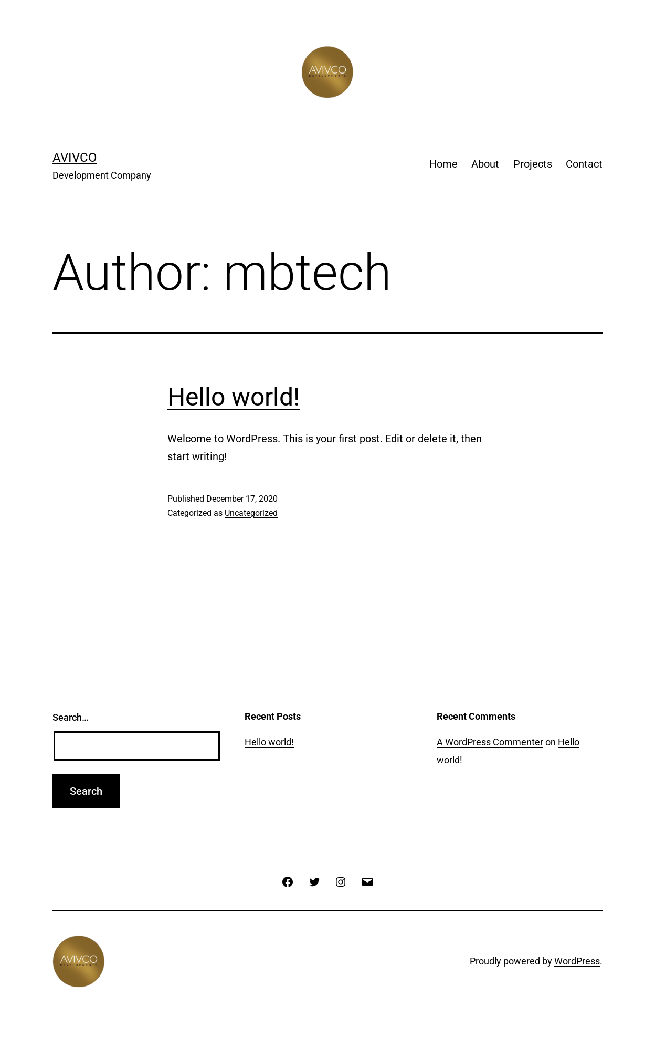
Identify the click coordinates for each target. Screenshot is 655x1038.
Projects (532, 164)
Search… (70, 717)
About (485, 164)
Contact (584, 164)
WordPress (577, 961)
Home (443, 164)
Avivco (74, 157)
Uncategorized (251, 513)
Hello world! (233, 397)
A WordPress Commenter (490, 742)
